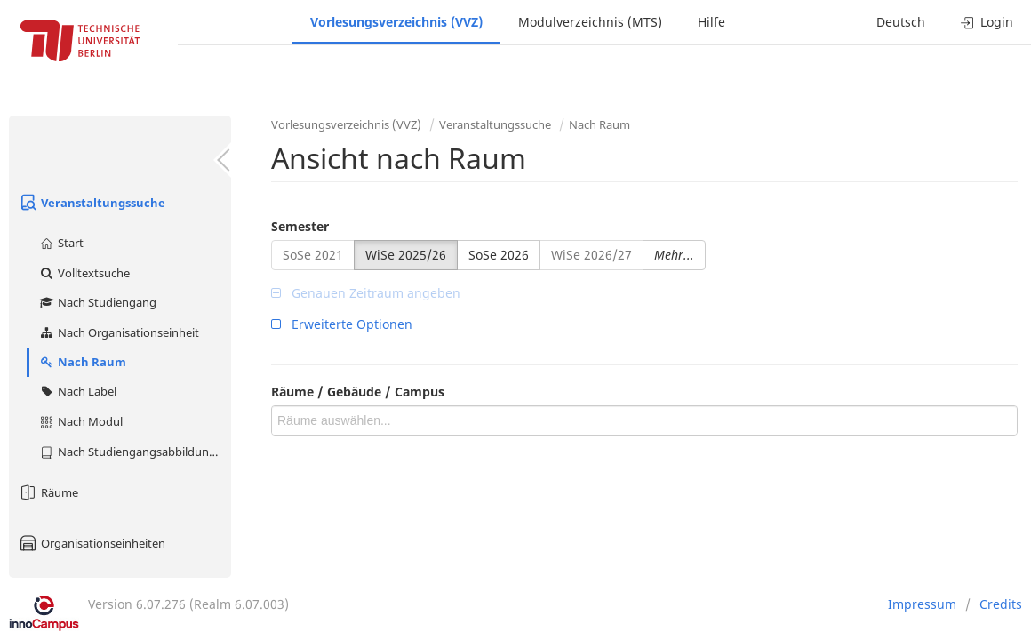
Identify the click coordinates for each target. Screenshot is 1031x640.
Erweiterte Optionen (341, 324)
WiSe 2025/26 (405, 254)
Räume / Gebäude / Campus (357, 391)
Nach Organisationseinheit (118, 332)
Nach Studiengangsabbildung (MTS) (134, 452)
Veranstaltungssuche (91, 203)
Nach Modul (80, 421)
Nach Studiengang (97, 302)
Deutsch (900, 21)
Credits (1000, 604)
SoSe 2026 (498, 254)
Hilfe (711, 21)
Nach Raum (82, 362)
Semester (300, 226)
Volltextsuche (84, 273)
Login (987, 21)
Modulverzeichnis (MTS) (590, 21)
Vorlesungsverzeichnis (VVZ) (396, 21)
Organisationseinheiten (91, 543)
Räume (48, 492)
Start (61, 243)
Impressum (922, 604)
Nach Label (77, 391)
